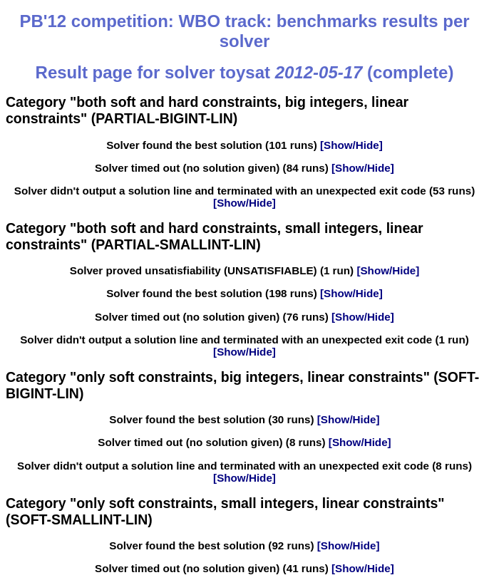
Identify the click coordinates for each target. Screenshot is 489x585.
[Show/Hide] (350, 145)
